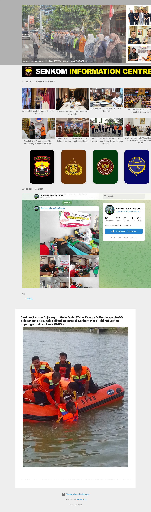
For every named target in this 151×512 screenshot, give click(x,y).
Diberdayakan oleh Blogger (75, 494)
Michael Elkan (81, 500)
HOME (30, 299)
